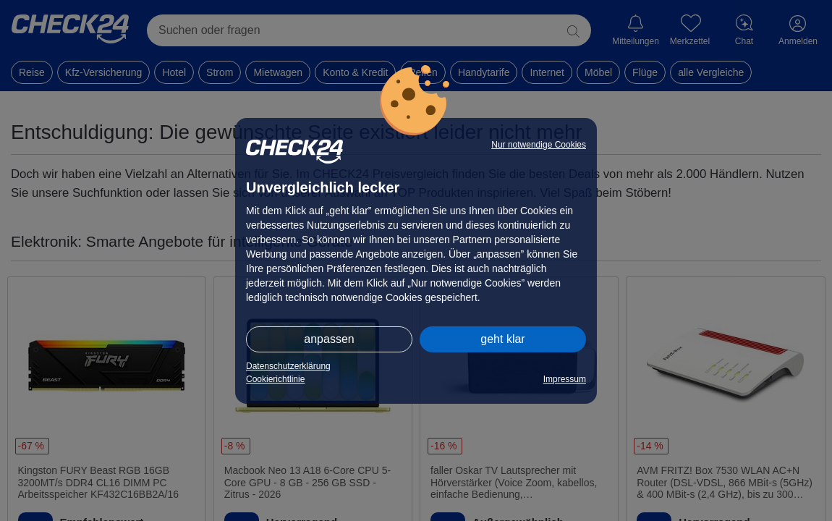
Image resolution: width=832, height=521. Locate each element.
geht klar (502, 339)
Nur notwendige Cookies (538, 145)
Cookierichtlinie (275, 379)
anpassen (329, 339)
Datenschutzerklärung (288, 366)
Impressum (564, 379)
